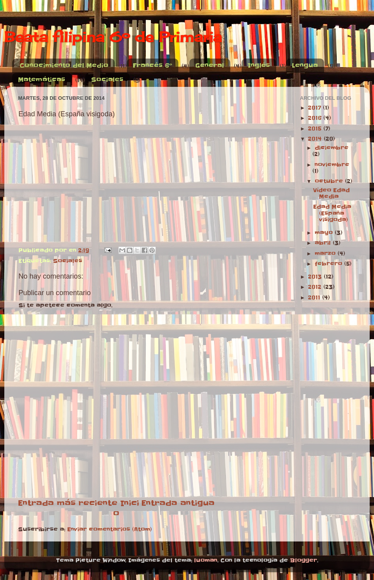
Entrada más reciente (67, 503)
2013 (316, 277)
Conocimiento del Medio (64, 65)
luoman (205, 560)
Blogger (303, 560)
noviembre (332, 165)
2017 (315, 108)
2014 (316, 139)
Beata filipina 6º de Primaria (113, 37)
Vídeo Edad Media (331, 193)
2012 (315, 287)
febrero (329, 264)
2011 (315, 297)
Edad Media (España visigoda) (332, 213)
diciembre (331, 148)
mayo (325, 233)
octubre (330, 181)
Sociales (107, 79)
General (209, 65)
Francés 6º (152, 65)
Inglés (259, 65)
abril (324, 243)
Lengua (305, 65)
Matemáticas (41, 79)
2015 (315, 128)
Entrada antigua (177, 503)
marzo (326, 253)
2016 (315, 118)
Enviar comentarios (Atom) (109, 529)
